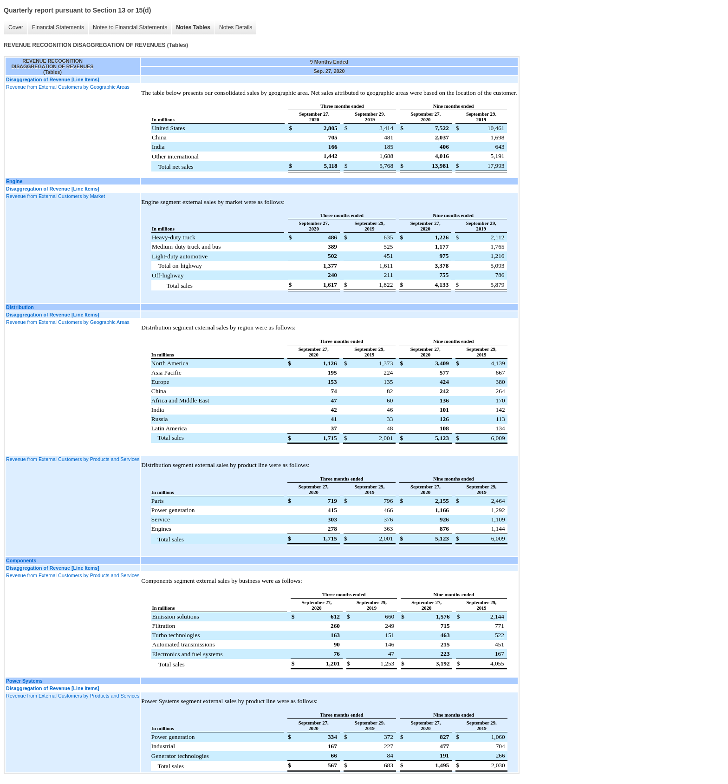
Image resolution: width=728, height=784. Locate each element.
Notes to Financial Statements (130, 27)
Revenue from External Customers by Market (55, 196)
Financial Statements (58, 27)
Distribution (20, 307)
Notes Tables (193, 27)
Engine (14, 181)
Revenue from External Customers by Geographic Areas (68, 87)
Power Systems (24, 681)
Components (21, 560)
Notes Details (235, 27)
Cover (15, 27)
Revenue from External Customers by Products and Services (72, 459)
